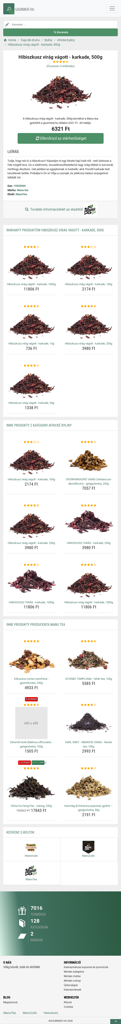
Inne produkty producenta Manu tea (35, 625)
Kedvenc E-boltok (20, 832)
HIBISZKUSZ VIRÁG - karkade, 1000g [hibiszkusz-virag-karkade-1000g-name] (31, 602)
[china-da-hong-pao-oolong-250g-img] (31, 787)
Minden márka (72, 976)
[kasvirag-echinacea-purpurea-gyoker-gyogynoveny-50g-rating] (88, 768)
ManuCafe (30, 1013)
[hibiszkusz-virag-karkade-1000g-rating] (31, 565)
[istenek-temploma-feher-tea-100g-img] (88, 660)
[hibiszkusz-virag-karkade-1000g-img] (31, 583)
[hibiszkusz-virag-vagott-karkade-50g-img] (31, 384)
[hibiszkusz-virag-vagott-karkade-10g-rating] (31, 306)
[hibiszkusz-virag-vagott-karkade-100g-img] (88, 265)
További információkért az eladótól (60, 209)
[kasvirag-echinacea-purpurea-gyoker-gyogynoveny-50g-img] (88, 787)
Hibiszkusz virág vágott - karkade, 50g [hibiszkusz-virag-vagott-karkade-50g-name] (31, 402)
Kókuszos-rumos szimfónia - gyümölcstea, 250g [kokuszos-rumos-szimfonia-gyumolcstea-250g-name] (31, 681)
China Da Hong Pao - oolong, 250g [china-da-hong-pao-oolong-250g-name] (31, 805)
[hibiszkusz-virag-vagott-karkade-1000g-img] (31, 265)
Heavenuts (51, 1013)
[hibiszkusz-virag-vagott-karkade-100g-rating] (88, 247)
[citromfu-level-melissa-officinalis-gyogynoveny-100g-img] (31, 723)
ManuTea (21, 194)
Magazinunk (10, 1002)
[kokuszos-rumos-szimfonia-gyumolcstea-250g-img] (31, 660)
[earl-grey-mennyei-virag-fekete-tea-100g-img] (88, 723)
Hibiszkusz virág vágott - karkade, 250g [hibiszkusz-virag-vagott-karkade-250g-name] (88, 343)
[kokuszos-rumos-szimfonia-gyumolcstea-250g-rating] (31, 641)
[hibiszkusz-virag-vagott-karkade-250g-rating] (88, 306)
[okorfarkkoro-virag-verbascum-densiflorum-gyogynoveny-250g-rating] (88, 442)
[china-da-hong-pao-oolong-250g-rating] (31, 768)
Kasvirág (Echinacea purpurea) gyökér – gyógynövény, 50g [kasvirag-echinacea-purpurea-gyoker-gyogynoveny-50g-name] (88, 808)
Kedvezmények (72, 989)
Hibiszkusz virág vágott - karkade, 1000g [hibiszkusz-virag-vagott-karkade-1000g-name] (31, 284)
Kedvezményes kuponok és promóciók (86, 967)
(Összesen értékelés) (60, 66)
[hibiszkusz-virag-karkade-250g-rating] (88, 505)
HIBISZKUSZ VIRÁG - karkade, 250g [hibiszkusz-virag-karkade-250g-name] (88, 543)
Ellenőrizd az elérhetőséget (60, 138)
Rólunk (68, 1002)
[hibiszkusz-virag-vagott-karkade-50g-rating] (31, 366)
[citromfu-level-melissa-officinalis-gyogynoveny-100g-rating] (31, 705)
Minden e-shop (72, 980)
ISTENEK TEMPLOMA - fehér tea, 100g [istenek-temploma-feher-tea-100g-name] (88, 678)
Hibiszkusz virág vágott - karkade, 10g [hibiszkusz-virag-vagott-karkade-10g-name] (31, 343)
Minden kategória (74, 971)
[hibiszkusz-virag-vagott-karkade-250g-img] (88, 324)
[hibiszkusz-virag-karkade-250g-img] (88, 524)
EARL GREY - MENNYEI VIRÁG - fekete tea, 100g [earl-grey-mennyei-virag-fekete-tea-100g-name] (88, 744)
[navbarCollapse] (112, 8)
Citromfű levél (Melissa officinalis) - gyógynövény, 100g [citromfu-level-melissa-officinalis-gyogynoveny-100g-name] (31, 744)
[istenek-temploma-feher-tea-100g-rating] (88, 641)
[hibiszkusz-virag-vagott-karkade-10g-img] (31, 324)
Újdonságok (71, 985)
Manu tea (22, 190)
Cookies (68, 1006)
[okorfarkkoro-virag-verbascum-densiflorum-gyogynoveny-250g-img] (88, 460)
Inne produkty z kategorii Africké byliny (39, 425)
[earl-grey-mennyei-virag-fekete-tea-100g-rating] (88, 705)
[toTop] (115, 1021)
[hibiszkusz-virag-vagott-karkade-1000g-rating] (31, 247)
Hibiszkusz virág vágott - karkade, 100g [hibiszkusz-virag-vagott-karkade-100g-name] (88, 284)
